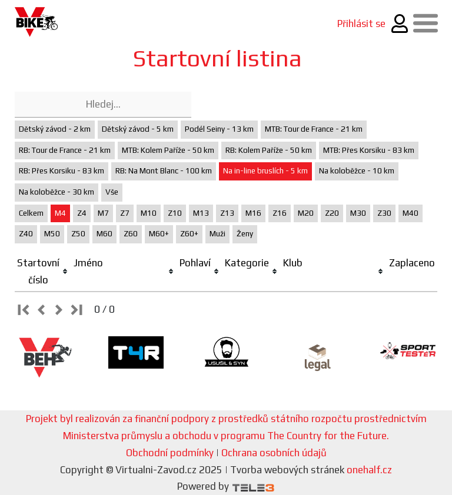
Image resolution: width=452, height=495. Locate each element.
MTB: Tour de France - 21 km (314, 129)
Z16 (279, 213)
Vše (111, 192)
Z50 (78, 233)
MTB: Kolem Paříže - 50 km (168, 150)
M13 (201, 213)
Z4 (82, 213)
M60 (104, 233)
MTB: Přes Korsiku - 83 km (368, 150)
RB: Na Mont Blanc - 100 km (163, 170)
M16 (253, 213)
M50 (52, 233)
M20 (306, 213)
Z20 (332, 213)
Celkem (31, 213)
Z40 (26, 233)
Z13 (227, 213)
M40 (410, 213)
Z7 (124, 213)
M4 (60, 213)
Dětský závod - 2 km (55, 129)
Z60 (131, 233)
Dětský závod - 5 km (138, 129)
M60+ (159, 233)
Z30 (384, 213)
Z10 (175, 213)
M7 (103, 213)
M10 (149, 213)
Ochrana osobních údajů (274, 453)
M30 (358, 213)
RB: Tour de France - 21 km (65, 150)
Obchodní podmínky (170, 453)
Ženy (245, 233)
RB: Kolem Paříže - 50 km (268, 150)
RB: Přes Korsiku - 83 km (61, 170)
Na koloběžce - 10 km (356, 170)
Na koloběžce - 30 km (56, 192)
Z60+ (189, 233)
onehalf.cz (369, 470)
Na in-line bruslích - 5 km (265, 170)
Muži (217, 233)
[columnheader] (43, 272)
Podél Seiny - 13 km (219, 129)
